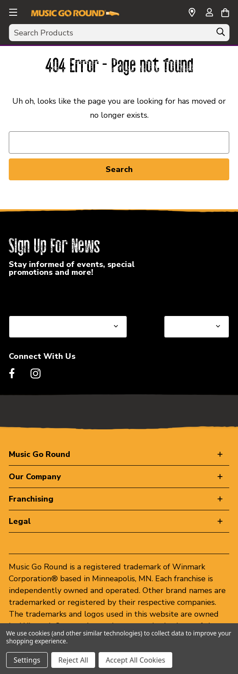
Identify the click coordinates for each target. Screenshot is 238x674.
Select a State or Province (56, 294)
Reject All (73, 660)
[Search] (220, 34)
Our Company (35, 476)
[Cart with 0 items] (225, 11)
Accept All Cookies (135, 660)
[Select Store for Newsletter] (196, 327)
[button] (12, 11)
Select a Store (190, 294)
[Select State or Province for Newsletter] (68, 327)
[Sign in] (209, 13)
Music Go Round (39, 454)
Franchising (31, 499)
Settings (27, 660)
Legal (20, 521)
